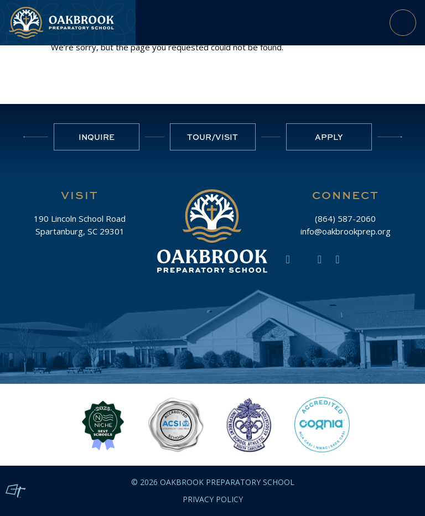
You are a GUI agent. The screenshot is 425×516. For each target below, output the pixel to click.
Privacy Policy (213, 499)
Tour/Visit (212, 137)
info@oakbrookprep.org (345, 231)
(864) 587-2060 (345, 218)
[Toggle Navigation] (403, 22)
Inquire (97, 137)
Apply (329, 137)
